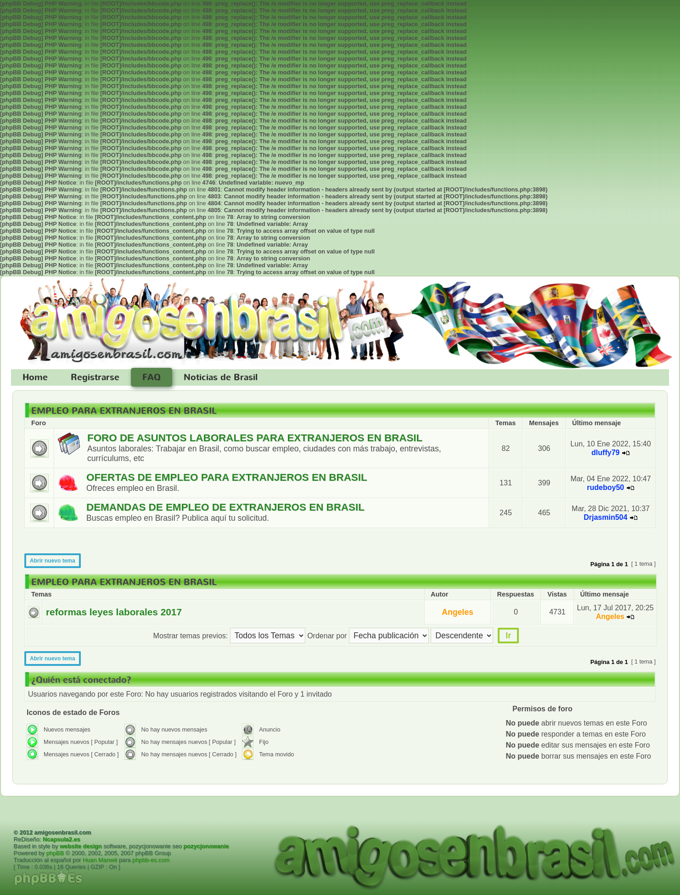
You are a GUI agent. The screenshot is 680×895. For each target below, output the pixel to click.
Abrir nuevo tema (52, 560)
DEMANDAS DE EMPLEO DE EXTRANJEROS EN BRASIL (225, 507)
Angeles (457, 612)
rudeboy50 (605, 487)
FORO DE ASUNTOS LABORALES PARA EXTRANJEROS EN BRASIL (254, 438)
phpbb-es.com (150, 859)
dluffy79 (605, 452)
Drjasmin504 (605, 517)
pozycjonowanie (206, 846)
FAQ (151, 377)
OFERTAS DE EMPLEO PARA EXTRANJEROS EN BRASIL (226, 477)
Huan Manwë (100, 859)
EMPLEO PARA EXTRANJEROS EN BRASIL (124, 411)
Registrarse (95, 377)
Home (35, 377)
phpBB (55, 853)
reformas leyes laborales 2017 (114, 612)
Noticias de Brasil (221, 377)
